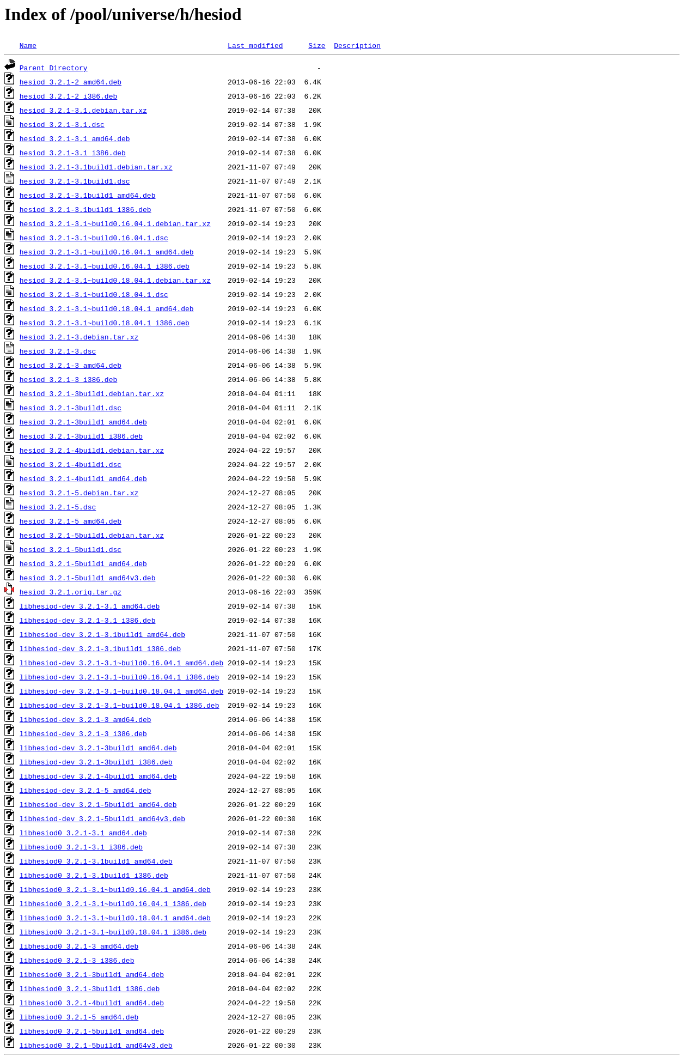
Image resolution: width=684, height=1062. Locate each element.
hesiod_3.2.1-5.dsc (58, 507)
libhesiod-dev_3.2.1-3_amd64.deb (85, 719)
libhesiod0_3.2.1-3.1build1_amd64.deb (96, 861)
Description (357, 45)
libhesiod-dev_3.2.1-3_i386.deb (83, 733)
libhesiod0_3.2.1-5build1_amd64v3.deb (96, 1045)
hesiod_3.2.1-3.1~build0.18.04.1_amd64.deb (107, 308)
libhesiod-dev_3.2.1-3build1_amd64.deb (98, 747)
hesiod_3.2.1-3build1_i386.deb (81, 436)
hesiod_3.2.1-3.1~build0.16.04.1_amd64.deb (107, 252)
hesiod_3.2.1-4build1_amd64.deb (83, 478)
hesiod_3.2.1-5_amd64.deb (70, 521)
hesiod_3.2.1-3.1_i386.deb (73, 152)
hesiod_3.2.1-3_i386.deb (68, 379)
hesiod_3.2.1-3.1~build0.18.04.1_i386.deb (105, 322)
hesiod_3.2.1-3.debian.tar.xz (79, 337)
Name (28, 45)
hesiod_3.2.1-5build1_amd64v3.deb (88, 577)
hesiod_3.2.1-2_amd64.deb (70, 82)
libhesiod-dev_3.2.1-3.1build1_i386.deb (100, 648)
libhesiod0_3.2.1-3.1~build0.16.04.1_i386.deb (113, 903)
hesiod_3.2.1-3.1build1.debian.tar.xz (96, 167)
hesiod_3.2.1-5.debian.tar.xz (79, 492)
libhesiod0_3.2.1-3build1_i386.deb (90, 988)
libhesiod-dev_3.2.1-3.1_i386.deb (88, 620)
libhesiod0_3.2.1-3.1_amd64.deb (83, 833)
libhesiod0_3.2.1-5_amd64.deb (79, 1017)
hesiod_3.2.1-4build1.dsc (70, 464)
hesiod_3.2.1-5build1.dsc (70, 549)
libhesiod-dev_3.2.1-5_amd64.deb (85, 790)
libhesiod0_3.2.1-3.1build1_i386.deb (94, 875)
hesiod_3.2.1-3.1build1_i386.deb (85, 209)
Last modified (255, 45)
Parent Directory (54, 67)
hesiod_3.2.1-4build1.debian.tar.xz (92, 450)
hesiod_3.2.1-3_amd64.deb (70, 365)
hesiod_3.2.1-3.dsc (58, 351)
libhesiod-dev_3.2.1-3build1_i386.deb (96, 762)
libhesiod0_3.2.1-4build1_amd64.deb (92, 1003)
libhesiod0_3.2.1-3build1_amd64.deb (92, 974)
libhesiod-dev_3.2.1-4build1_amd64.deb (98, 776)
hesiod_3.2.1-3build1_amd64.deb (83, 422)
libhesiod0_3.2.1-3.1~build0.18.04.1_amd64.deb (115, 918)
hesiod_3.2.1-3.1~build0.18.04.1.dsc (94, 294)
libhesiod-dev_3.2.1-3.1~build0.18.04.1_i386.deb (119, 705)
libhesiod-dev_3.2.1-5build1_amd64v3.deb (102, 818)
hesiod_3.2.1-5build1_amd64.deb (83, 563)
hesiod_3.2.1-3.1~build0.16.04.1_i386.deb (105, 266)
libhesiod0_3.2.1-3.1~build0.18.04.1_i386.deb (113, 932)
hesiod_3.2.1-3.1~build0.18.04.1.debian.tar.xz (115, 280)
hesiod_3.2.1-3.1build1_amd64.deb (88, 195)
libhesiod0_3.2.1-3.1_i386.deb (81, 847)
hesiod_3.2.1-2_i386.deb (68, 96)
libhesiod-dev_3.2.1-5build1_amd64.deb (98, 804)
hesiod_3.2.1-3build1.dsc (70, 407)
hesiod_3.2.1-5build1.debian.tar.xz (92, 535)
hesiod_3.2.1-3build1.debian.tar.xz (92, 393)
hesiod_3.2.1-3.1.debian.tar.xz (83, 110)
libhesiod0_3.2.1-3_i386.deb (77, 960)
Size (316, 45)
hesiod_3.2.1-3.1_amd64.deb (75, 138)
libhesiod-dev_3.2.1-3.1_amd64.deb (90, 606)
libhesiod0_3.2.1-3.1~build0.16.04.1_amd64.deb (115, 889)
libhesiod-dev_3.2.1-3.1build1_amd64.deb (102, 634)
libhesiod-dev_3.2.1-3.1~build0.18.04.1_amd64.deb (121, 691)
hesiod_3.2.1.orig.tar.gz (70, 592)
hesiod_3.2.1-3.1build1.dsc (75, 181)
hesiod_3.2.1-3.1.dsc (62, 124)
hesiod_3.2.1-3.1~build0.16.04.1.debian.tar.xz (115, 223)
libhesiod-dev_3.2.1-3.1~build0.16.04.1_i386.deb (119, 677)
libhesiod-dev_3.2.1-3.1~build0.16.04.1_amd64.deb (121, 662)
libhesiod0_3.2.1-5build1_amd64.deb (92, 1031)
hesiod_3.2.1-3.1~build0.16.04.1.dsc (94, 237)
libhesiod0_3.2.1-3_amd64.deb (79, 946)
